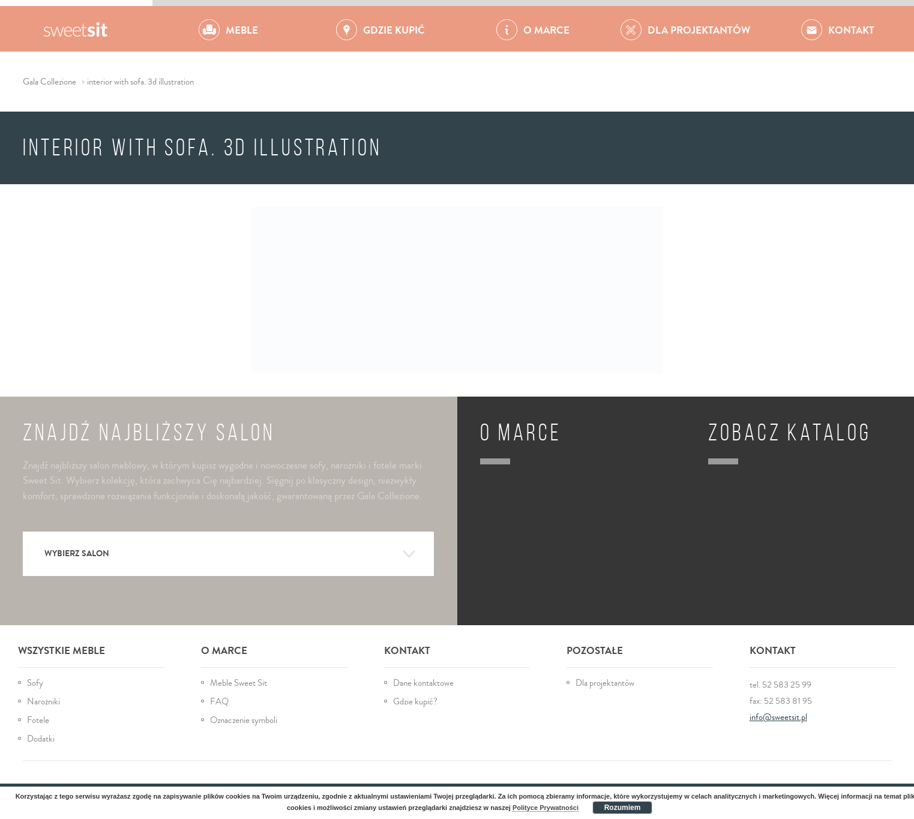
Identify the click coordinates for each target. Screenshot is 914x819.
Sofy (35, 683)
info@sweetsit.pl (778, 717)
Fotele (38, 720)
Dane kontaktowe (423, 683)
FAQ (219, 701)
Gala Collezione (76, 29)
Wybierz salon (230, 554)
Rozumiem (622, 807)
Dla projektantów (605, 683)
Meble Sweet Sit (238, 683)
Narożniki (43, 701)
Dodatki (41, 739)
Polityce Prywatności (546, 807)
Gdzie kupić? (415, 701)
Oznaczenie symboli (243, 720)
